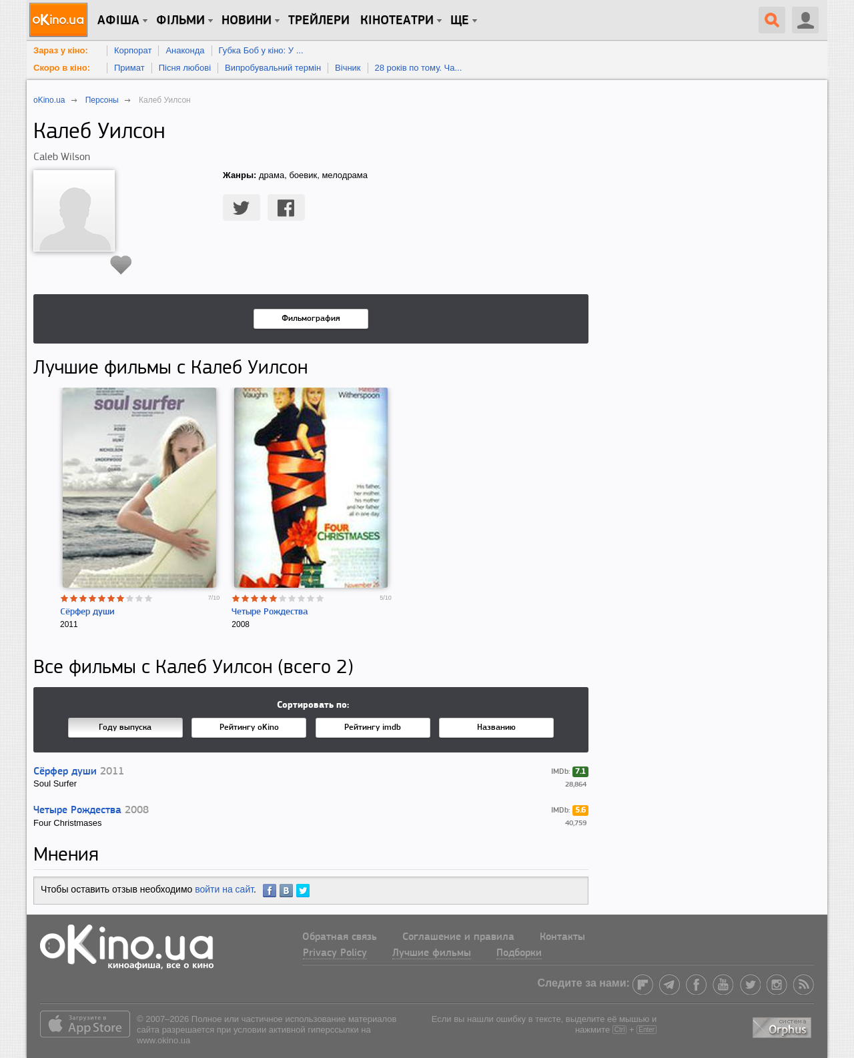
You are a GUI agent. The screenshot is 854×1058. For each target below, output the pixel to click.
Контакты (562, 937)
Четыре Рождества (270, 612)
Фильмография (311, 318)
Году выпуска (125, 727)
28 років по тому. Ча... (418, 68)
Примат (129, 68)
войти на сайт (224, 889)
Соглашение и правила (458, 937)
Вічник (347, 68)
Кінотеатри (397, 20)
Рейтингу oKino (249, 727)
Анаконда (184, 50)
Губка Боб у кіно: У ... (261, 50)
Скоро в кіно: (61, 68)
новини (247, 20)
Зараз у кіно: (60, 50)
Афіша (118, 20)
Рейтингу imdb (372, 727)
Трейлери (319, 20)
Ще (459, 20)
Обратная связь (339, 937)
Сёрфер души (87, 612)
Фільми (180, 20)
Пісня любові (185, 68)
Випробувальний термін (273, 68)
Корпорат (132, 50)
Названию (496, 727)
